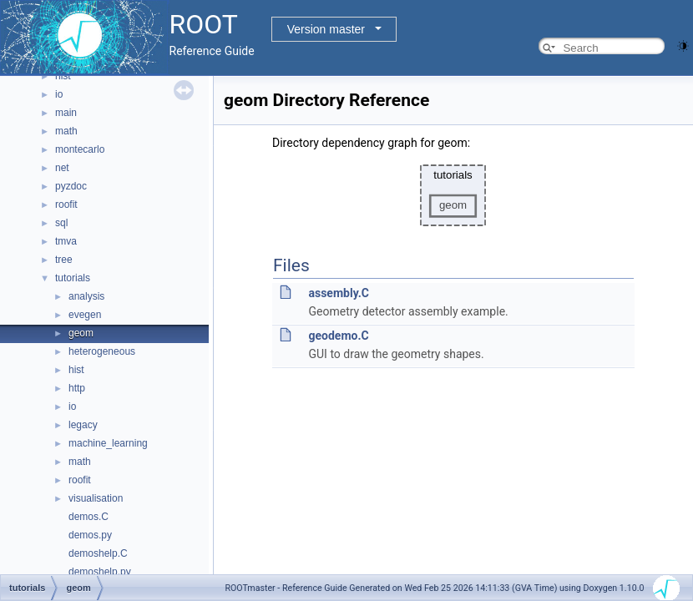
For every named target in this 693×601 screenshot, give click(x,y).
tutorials (72, 278)
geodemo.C (338, 335)
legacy (83, 425)
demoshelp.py (99, 572)
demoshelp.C (98, 553)
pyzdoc (71, 186)
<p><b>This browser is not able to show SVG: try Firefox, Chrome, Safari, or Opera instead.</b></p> (453, 195)
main (66, 113)
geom (81, 333)
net (62, 168)
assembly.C (338, 293)
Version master (326, 29)
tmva (66, 241)
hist (63, 76)
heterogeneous (101, 351)
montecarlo (79, 149)
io (59, 94)
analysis (86, 296)
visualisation (95, 498)
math (66, 131)
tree (64, 259)
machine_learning (108, 443)
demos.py (90, 535)
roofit (66, 204)
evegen (84, 315)
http (76, 388)
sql (61, 223)
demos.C (88, 517)
